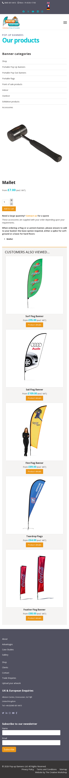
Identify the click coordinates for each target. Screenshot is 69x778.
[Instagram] (42, 11)
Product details (34, 324)
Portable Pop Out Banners (14, 72)
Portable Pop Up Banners (13, 67)
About (5, 639)
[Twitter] (28, 11)
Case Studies (8, 649)
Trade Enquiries (9, 678)
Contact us (31, 215)
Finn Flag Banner (34, 462)
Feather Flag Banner (34, 609)
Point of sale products (12, 84)
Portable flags (8, 78)
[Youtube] (33, 11)
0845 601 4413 (10, 3)
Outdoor (6, 95)
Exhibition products (10, 101)
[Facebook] (23, 11)
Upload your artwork (11, 683)
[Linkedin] (38, 11)
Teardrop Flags (34, 536)
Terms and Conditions (47, 769)
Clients (5, 667)
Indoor (5, 90)
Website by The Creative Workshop (51, 772)
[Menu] (65, 22)
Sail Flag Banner (34, 389)
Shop (4, 61)
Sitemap (63, 769)
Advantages (7, 644)
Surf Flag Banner (34, 316)
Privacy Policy (28, 769)
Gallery (5, 654)
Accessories (7, 107)
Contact (5, 672)
